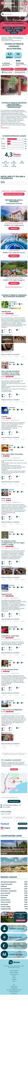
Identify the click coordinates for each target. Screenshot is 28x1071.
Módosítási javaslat (20, 817)
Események (4, 904)
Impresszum (14, 993)
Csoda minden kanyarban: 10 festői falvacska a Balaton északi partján (13, 851)
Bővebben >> (4, 327)
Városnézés (4, 895)
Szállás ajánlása (14, 970)
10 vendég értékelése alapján (14, 136)
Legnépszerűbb (17, 847)
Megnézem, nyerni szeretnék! (14, 194)
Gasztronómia (5, 899)
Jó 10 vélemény (17, 154)
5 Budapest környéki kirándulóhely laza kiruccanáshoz (13, 870)
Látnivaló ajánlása (14, 974)
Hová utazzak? (5, 893)
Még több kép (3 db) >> (7, 351)
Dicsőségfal (13, 6)
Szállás (14, 977)
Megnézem (14, 228)
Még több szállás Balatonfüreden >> (14, 287)
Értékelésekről (14, 988)
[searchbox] (14, 14)
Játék (7, 6)
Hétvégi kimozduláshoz (17, 846)
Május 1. (18, 30)
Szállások (4, 886)
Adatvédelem (14, 986)
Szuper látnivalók (6, 884)
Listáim (20, 6)
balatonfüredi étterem (6, 65)
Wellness (9, 30)
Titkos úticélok (6, 902)
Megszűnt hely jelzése (7, 817)
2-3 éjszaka (7, 28)
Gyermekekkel (5, 888)
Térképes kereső (18, 20)
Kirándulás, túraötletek (6, 866)
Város (14, 981)
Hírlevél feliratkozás (14, 991)
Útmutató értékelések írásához (14, 990)
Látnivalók (14, 979)
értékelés (18, 55)
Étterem (14, 976)
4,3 (9, 154)
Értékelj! (8, 20)
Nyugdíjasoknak (19, 28)
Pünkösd (14, 33)
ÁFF (14, 984)
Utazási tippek (10, 847)
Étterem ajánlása (14, 972)
